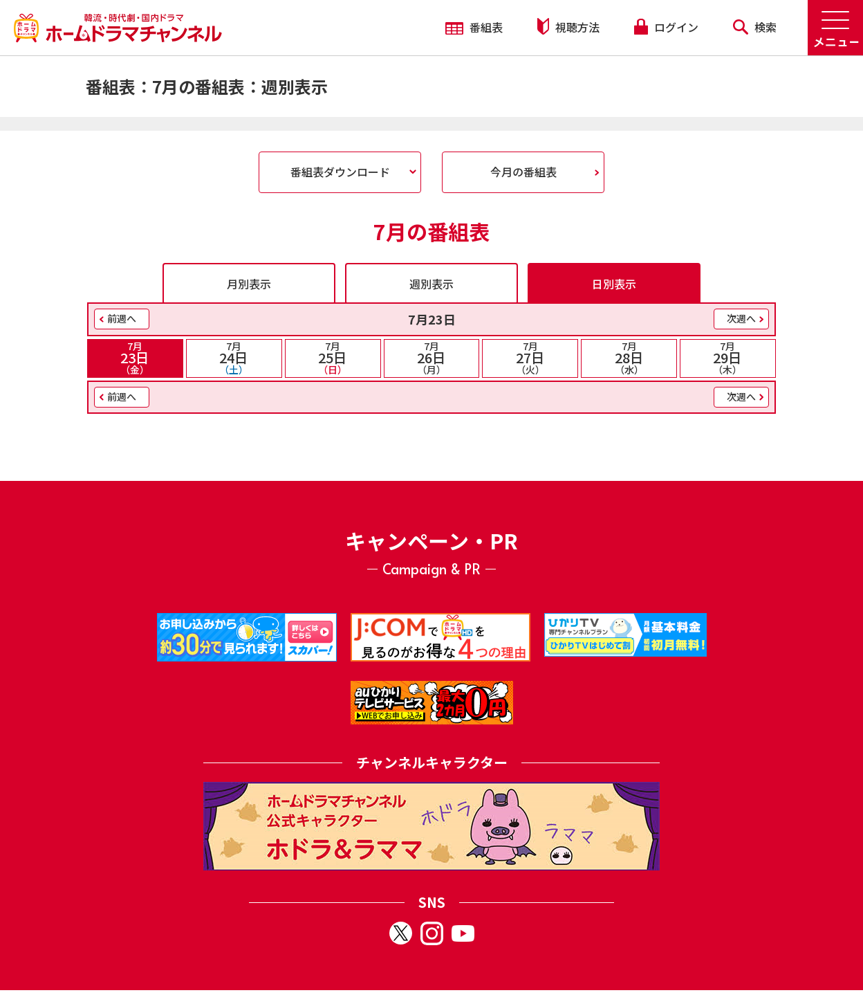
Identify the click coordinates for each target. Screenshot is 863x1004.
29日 (727, 357)
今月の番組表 (523, 171)
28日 (629, 357)
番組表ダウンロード (340, 171)
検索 (755, 27)
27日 (530, 357)
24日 (234, 357)
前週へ (121, 318)
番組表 (474, 27)
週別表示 (431, 283)
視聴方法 (568, 26)
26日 (431, 357)
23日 (135, 357)
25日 (333, 357)
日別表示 (614, 283)
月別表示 (249, 283)
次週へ (741, 318)
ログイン (666, 27)
